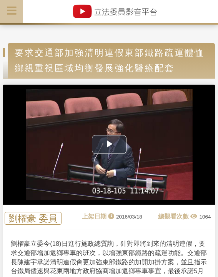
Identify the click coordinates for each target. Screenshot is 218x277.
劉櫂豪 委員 (32, 218)
